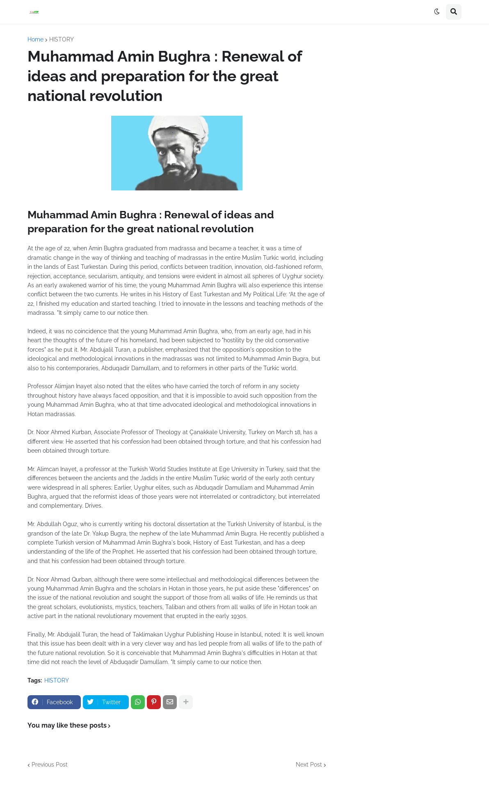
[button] (437, 12)
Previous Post (50, 764)
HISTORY (61, 39)
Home (35, 39)
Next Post (309, 764)
